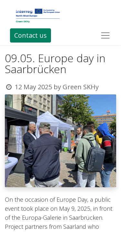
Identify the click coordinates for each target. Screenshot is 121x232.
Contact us (30, 35)
